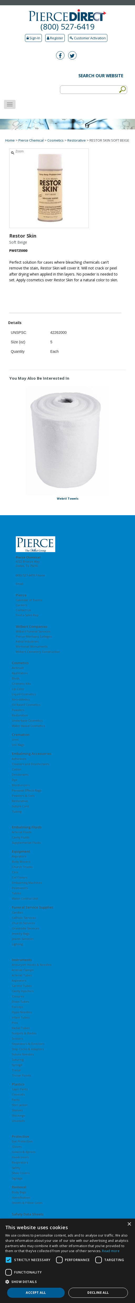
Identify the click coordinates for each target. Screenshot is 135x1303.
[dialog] (67, 1261)
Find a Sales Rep (27, 615)
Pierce (21, 595)
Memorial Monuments (31, 646)
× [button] (129, 1224)
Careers (21, 605)
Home (10, 140)
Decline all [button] (98, 1292)
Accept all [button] (36, 1292)
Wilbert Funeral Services (33, 631)
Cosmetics (55, 140)
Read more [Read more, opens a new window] (110, 1251)
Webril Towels (67, 498)
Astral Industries (27, 641)
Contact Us (23, 610)
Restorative (76, 140)
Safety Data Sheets (27, 1214)
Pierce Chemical (31, 140)
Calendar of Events (29, 600)
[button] (67, 1281)
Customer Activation (88, 38)
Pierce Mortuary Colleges (34, 636)
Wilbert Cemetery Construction (38, 652)
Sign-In (33, 38)
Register (55, 38)
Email (19, 584)
